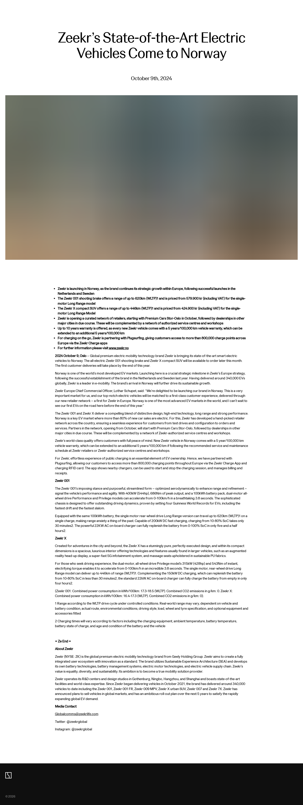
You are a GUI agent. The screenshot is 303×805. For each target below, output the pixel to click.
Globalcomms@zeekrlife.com (76, 714)
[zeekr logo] (8, 775)
